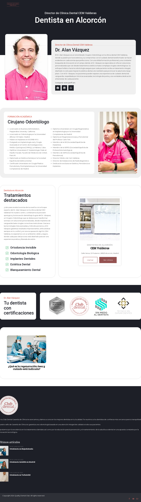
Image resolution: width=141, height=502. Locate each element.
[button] (58, 88)
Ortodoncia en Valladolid (20, 475)
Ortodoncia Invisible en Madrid (22, 462)
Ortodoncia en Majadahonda (21, 449)
